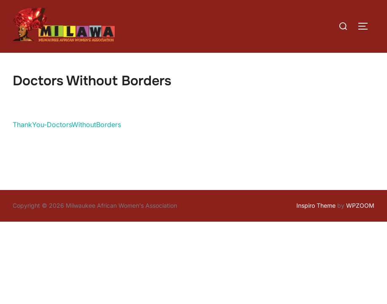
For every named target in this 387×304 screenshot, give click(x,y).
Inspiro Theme (316, 205)
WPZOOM (360, 205)
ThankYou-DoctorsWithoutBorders (67, 124)
